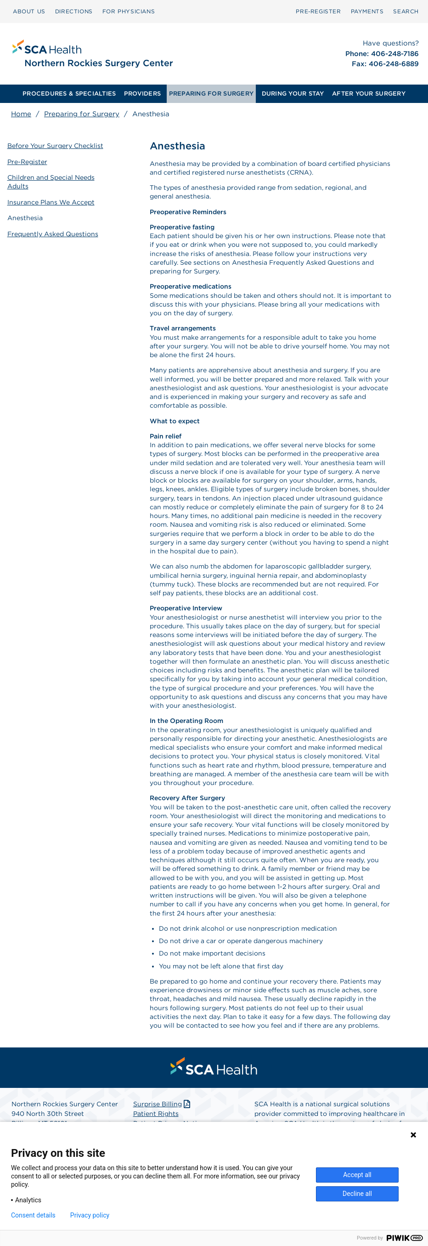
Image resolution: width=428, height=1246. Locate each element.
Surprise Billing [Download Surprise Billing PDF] (162, 1104)
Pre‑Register (318, 11)
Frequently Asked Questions (52, 232)
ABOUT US (29, 11)
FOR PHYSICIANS (128, 11)
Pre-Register (27, 161)
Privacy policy (89, 1215)
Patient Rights (156, 1113)
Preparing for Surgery (81, 114)
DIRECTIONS (74, 11)
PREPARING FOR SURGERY (211, 93)
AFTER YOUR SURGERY (368, 93)
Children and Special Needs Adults (51, 181)
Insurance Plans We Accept (51, 201)
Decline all (357, 1193)
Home (21, 114)
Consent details (33, 1215)
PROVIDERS (142, 93)
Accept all (357, 1174)
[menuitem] (29, 11)
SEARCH (406, 11)
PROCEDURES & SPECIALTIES (69, 93)
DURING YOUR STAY (293, 93)
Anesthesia (25, 216)
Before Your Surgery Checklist (55, 145)
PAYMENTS (367, 11)
